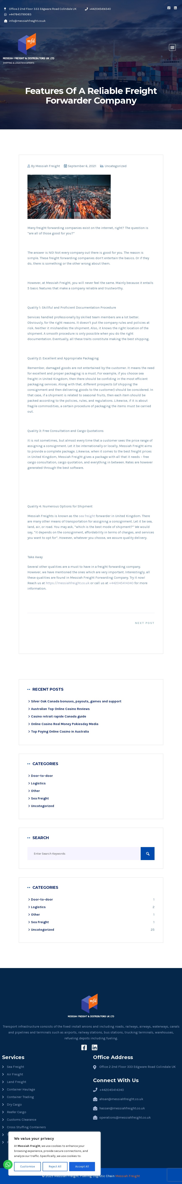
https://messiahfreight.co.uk (68, 583)
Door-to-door (42, 776)
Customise (27, 1166)
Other (35, 791)
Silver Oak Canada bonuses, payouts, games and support (76, 701)
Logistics (38, 783)
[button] (172, 47)
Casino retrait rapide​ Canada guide (58, 716)
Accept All (82, 1166)
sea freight (87, 516)
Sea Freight (40, 798)
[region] (54, 1154)
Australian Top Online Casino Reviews (60, 709)
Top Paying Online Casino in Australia (60, 731)
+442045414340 (121, 583)
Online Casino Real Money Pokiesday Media (64, 724)
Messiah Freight (47, 166)
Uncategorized (116, 166)
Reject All (55, 1166)
